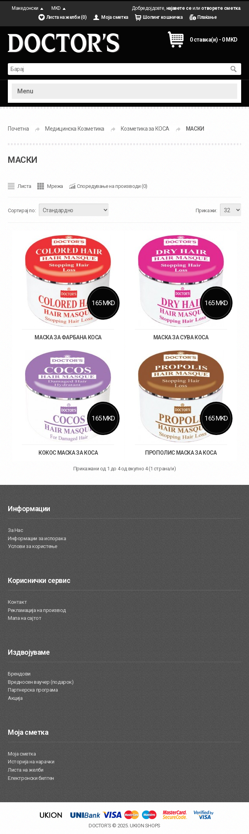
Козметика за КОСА (145, 129)
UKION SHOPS (145, 826)
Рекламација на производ (37, 610)
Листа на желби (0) (66, 17)
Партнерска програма (33, 690)
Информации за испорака (37, 538)
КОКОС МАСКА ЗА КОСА (68, 453)
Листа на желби (25, 770)
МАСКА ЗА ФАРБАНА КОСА (68, 337)
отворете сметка (220, 8)
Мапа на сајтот (24, 618)
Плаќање (206, 17)
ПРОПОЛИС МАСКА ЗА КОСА (180, 453)
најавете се (179, 8)
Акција (15, 698)
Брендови (19, 674)
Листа (24, 186)
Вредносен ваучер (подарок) (41, 682)
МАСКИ (195, 129)
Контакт (17, 602)
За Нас (15, 530)
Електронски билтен (31, 778)
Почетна (18, 129)
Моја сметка (114, 17)
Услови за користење (32, 546)
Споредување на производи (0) (112, 186)
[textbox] (116, 69)
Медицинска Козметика (74, 129)
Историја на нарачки (31, 762)
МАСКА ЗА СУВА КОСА (181, 337)
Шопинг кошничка (162, 17)
